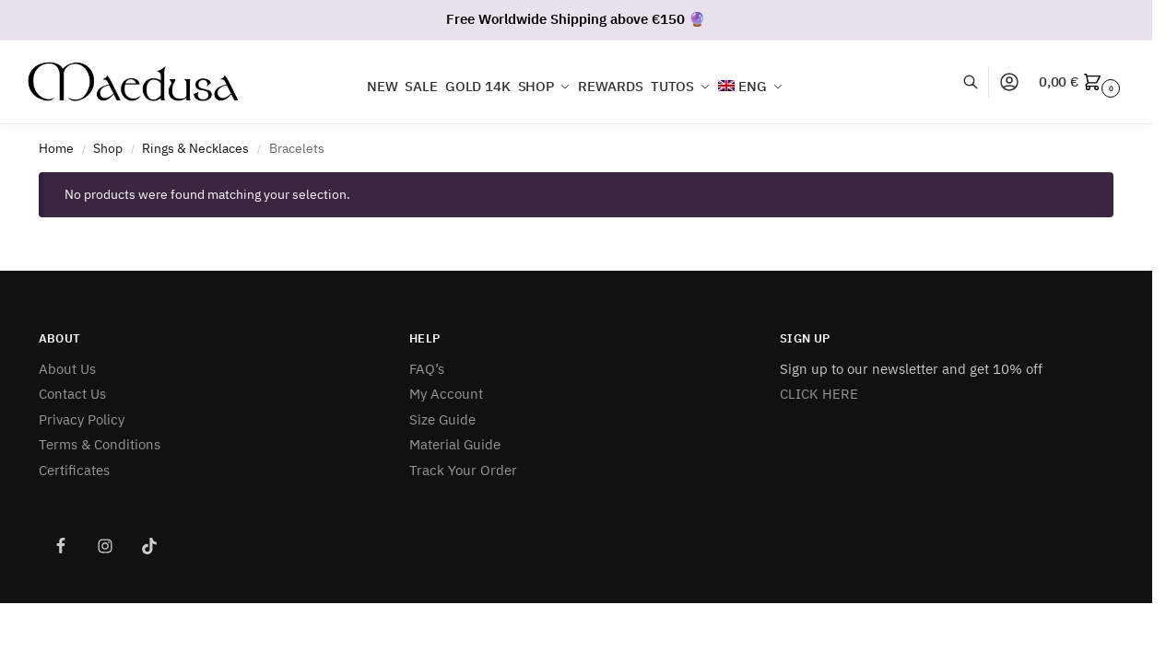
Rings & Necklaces (195, 148)
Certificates (74, 470)
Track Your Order (463, 470)
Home (56, 148)
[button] (1082, 82)
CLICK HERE (819, 393)
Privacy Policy (81, 419)
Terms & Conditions (99, 444)
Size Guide (442, 419)
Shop (108, 148)
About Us (67, 369)
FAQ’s (426, 369)
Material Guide (455, 444)
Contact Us (72, 393)
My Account (446, 393)
